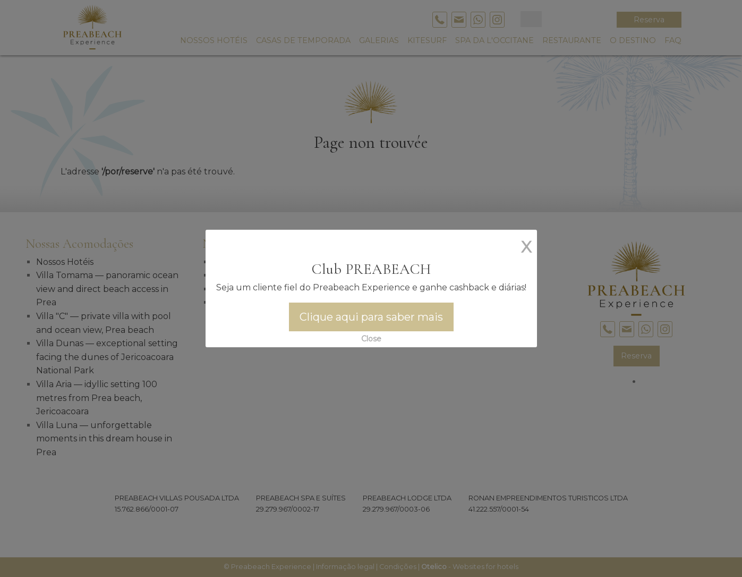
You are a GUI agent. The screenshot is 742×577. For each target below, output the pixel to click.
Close (371, 339)
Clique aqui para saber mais (371, 317)
